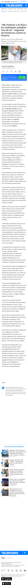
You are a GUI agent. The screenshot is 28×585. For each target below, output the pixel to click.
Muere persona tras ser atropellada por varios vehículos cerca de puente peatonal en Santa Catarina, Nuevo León (17, 492)
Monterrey (7, 1)
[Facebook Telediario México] (8, 570)
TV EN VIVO (23, 1)
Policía (14, 8)
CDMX (2, 1)
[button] (3, 71)
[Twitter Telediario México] (12, 570)
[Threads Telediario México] (20, 570)
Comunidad (9, 8)
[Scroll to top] (24, 553)
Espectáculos (20, 8)
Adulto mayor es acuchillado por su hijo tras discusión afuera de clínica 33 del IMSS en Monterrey (17, 481)
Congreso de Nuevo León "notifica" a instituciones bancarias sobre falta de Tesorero (16, 462)
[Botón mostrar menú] (2, 5)
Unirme (21, 77)
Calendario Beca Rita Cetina (13, 11)
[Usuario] (26, 5)
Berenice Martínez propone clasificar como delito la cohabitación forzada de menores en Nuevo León (16, 472)
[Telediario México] (14, 5)
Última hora (3, 8)
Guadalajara (14, 1)
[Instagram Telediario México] (16, 570)
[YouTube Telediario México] (25, 570)
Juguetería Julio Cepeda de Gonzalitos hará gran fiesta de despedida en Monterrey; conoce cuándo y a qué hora (17, 452)
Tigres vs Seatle (23, 11)
